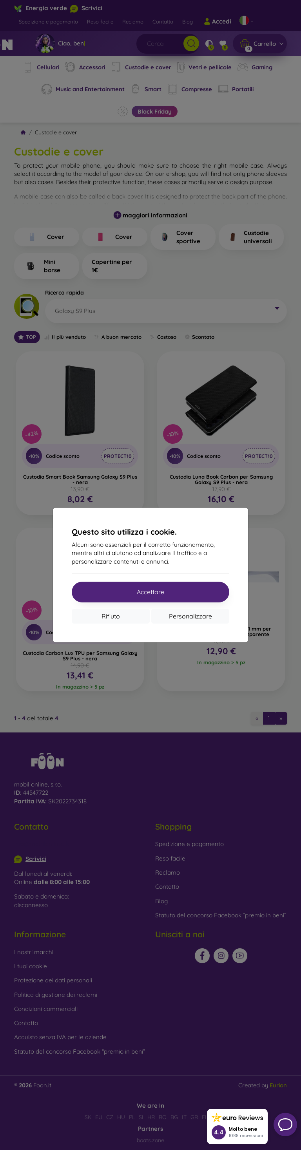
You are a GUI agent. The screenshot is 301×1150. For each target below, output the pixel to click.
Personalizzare (190, 616)
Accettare (150, 592)
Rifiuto (111, 616)
